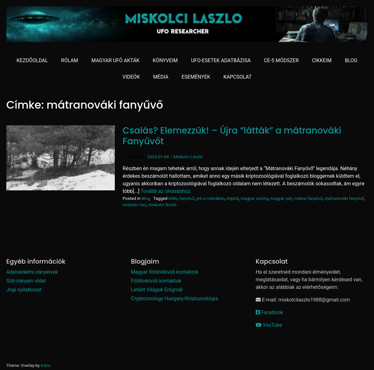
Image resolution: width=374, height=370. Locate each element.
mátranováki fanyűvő (344, 198)
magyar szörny (254, 198)
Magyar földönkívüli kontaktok (164, 272)
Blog (146, 198)
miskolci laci (134, 204)
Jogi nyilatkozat (24, 290)
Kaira (45, 365)
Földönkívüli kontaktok (156, 281)
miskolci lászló (162, 204)
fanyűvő (186, 198)
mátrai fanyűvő (308, 198)
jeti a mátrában (210, 198)
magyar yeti (281, 198)
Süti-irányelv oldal (26, 281)
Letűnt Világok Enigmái (156, 290)
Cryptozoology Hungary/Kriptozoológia (174, 298)
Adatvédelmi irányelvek (32, 272)
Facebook (269, 312)
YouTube (269, 325)
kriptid (233, 198)
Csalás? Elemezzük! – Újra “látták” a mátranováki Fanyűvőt (232, 135)
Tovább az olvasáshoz (165, 191)
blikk (172, 198)
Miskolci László (188, 156)
